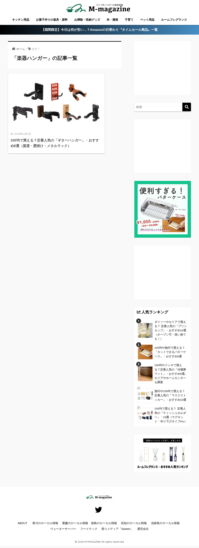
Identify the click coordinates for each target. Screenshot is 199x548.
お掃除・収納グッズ (87, 19)
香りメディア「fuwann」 (117, 530)
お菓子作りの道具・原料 (52, 19)
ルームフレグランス (174, 19)
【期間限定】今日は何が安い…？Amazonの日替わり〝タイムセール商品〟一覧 (99, 30)
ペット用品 (147, 19)
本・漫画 (112, 19)
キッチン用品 (20, 19)
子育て (129, 19)
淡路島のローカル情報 (165, 524)
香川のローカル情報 (45, 524)
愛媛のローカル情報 (75, 524)
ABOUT (22, 524)
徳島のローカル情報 (104, 524)
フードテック (88, 530)
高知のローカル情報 (134, 524)
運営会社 (143, 530)
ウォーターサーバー (63, 530)
